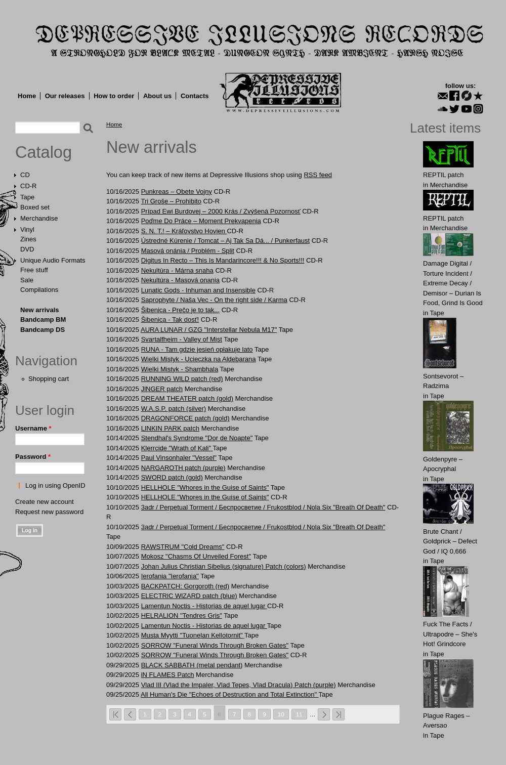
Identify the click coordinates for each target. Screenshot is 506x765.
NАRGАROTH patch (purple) (183, 468)
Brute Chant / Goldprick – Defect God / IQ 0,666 (450, 541)
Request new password (49, 512)
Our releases (65, 96)
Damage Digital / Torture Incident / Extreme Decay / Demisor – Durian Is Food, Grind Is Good (453, 283)
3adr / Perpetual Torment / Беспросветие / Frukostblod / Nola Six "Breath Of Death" (263, 507)
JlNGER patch (162, 389)
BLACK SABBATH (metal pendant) (192, 665)
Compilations (39, 289)
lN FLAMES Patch (167, 674)
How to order (114, 96)
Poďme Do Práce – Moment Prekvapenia (201, 221)
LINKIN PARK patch (170, 428)
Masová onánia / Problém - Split (187, 250)
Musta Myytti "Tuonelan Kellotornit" (192, 635)
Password (33, 456)
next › (324, 714)
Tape (27, 197)
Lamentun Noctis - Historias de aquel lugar (204, 606)
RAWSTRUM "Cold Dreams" (183, 546)
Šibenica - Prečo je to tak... (180, 310)
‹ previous (130, 714)
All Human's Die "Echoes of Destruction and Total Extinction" (230, 694)
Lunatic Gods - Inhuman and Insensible (198, 290)
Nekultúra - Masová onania (180, 280)
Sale (26, 280)
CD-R (28, 186)
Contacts (195, 96)
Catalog (43, 152)
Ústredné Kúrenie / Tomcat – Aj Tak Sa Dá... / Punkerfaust (225, 240)
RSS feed (318, 175)
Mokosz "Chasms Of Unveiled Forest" (196, 556)
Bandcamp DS (42, 329)
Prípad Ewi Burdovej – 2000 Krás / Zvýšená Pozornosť (221, 211)
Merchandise (39, 218)
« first (115, 714)
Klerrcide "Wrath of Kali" (177, 448)
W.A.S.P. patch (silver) (173, 408)
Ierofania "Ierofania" (170, 576)
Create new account (44, 501)
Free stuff (34, 270)
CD (25, 175)
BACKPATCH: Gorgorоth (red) (185, 586)
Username (33, 428)
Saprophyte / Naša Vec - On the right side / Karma (214, 300)
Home (27, 96)
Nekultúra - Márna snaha (177, 270)
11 (299, 714)
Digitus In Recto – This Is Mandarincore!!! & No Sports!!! (223, 260)
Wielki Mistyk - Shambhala (179, 369)
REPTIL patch (443, 175)
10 (281, 714)
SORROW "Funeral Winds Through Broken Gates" (214, 645)
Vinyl (27, 229)
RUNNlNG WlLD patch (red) (182, 378)
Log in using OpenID (55, 485)
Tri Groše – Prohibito (171, 201)
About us (157, 96)
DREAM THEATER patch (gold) (187, 398)
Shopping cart (48, 378)
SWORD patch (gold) (172, 477)
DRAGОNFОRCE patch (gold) (185, 418)
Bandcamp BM (43, 319)
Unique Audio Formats (53, 260)
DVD (27, 249)
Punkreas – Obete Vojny (176, 191)
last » (338, 714)
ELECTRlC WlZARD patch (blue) (189, 596)
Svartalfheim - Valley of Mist (181, 339)
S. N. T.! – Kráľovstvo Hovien (184, 231)
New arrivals (39, 310)
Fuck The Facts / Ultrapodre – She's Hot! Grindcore (450, 634)
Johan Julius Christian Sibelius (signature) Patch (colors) (223, 566)
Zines (28, 239)
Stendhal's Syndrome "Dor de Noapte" (197, 438)
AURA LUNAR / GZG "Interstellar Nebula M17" (209, 329)
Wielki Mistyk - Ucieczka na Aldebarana (198, 359)
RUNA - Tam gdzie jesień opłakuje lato (197, 349)
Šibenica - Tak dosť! (170, 319)
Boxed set (35, 207)
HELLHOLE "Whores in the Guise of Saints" (205, 487)
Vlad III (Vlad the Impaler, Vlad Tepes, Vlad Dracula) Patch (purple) (238, 685)
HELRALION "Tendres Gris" (181, 615)
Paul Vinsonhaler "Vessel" (179, 457)
